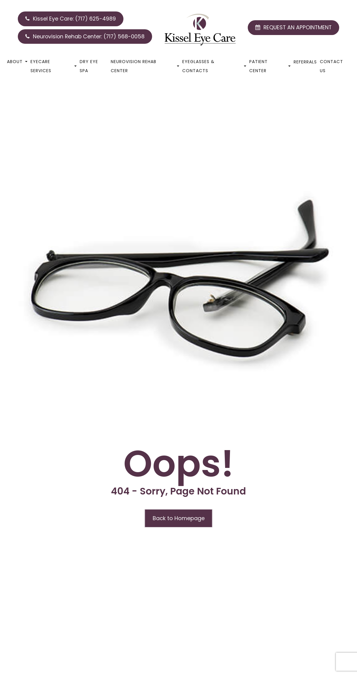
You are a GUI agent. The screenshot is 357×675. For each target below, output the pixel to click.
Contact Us (331, 66)
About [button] (17, 62)
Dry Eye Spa (89, 66)
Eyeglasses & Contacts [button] (214, 66)
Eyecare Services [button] (53, 66)
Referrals (305, 62)
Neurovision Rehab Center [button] (145, 66)
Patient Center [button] (270, 66)
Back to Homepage (179, 518)
